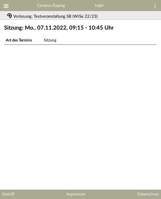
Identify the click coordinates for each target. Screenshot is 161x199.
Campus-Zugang (51, 5)
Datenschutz (148, 194)
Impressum (75, 194)
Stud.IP (8, 194)
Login (99, 5)
